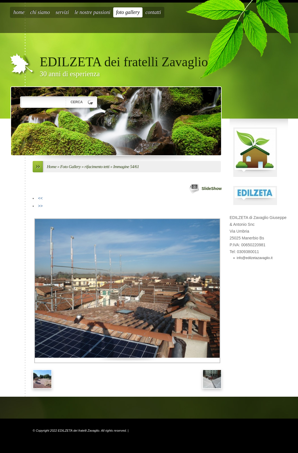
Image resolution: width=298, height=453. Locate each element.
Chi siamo (40, 12)
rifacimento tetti (97, 166)
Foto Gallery (128, 12)
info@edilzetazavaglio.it (254, 258)
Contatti (153, 12)
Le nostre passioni (92, 12)
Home (18, 12)
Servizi (62, 12)
